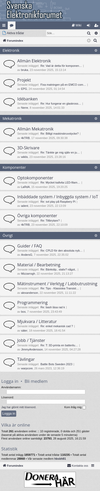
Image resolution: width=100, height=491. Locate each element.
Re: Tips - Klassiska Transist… (59, 288)
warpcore (27, 368)
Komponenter (14, 167)
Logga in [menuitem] (89, 26)
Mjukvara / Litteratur (37, 321)
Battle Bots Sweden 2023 (56, 364)
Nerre (24, 107)
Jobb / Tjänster (31, 340)
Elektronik (11, 50)
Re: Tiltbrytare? (50, 220)
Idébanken (27, 99)
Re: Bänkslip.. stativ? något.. (58, 269)
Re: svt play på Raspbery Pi (58, 201)
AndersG (26, 254)
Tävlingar (26, 359)
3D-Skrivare (28, 148)
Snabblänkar (5, 26)
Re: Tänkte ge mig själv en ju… (60, 152)
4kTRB (25, 138)
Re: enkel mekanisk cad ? (56, 326)
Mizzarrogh (28, 273)
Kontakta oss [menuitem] (77, 465)
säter (24, 330)
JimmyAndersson (32, 349)
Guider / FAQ (29, 246)
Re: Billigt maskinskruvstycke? (59, 133)
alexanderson (29, 292)
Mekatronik (12, 118)
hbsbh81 (60, 458)
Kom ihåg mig (75, 407)
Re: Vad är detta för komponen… (61, 65)
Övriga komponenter (37, 215)
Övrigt (8, 235)
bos (23, 311)
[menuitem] (77, 25)
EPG (24, 88)
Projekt (24, 80)
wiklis (24, 156)
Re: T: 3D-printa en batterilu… (59, 345)
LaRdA (25, 186)
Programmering (32, 302)
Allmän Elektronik (34, 61)
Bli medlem (35, 381)
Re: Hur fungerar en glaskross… (60, 103)
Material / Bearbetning (38, 265)
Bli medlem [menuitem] (97, 26)
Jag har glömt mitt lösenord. (18, 407)
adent (24, 205)
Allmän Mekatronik (35, 129)
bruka (24, 69)
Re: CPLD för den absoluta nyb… (61, 250)
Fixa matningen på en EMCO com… (63, 84)
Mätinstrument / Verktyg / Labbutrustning (57, 284)
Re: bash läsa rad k (52, 307)
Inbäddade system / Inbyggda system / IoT (57, 197)
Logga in (9, 381)
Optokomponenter (35, 178)
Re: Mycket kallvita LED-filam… (60, 182)
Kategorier (12, 26)
